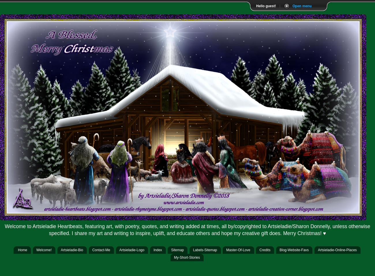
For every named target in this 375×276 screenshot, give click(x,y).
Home (22, 250)
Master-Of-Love (238, 250)
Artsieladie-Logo (132, 250)
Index (157, 250)
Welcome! (44, 250)
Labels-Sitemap (205, 250)
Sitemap (177, 250)
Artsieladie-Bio (72, 250)
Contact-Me (101, 250)
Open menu (302, 6)
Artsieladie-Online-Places (337, 250)
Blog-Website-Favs (294, 250)
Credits (264, 250)
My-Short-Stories (187, 258)
